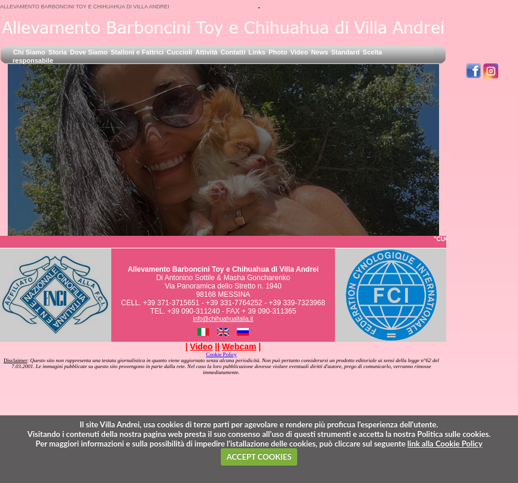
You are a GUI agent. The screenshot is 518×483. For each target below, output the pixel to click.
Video (299, 52)
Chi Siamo (29, 52)
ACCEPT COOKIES (259, 456)
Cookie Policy (221, 354)
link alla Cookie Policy (444, 443)
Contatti (233, 52)
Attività (206, 52)
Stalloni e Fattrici (137, 52)
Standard (345, 52)
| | (201, 346)
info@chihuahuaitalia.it (223, 318)
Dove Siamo (89, 52)
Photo (278, 52)
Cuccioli (180, 52)
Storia (57, 52)
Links (257, 52)
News (319, 52)
